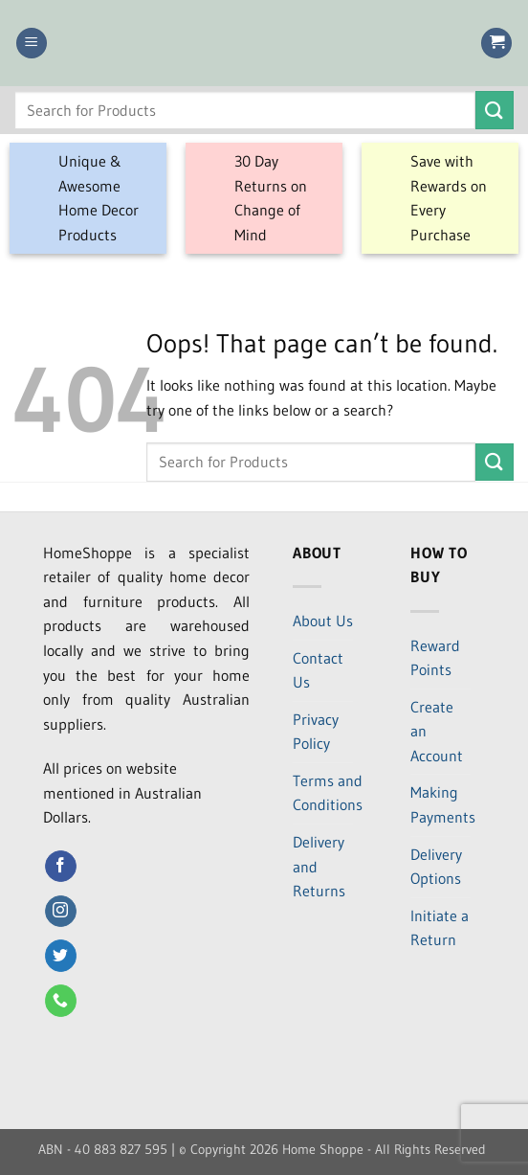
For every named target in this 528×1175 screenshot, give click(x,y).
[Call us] (61, 1000)
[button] (31, 43)
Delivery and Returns (319, 866)
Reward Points (435, 658)
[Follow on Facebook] (61, 866)
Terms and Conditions (328, 793)
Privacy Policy (316, 732)
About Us (323, 620)
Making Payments (442, 804)
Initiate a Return (439, 928)
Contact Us (318, 670)
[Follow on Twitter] (61, 955)
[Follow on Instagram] (61, 911)
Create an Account (436, 731)
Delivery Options (436, 867)
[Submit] (494, 109)
